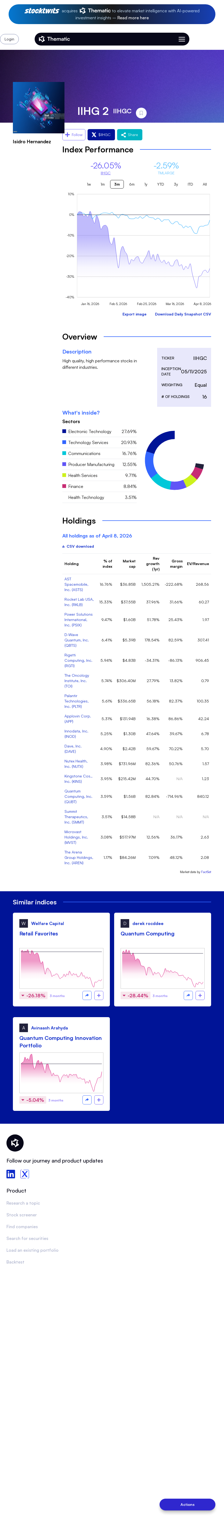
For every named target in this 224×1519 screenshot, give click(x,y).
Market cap (129, 564)
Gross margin (176, 564)
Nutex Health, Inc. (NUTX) (76, 764)
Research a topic (23, 1203)
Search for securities (27, 1238)
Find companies (22, 1226)
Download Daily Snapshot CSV (183, 314)
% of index (107, 564)
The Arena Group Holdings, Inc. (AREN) (78, 857)
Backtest (15, 1262)
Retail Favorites (38, 933)
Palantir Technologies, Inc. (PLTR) (76, 701)
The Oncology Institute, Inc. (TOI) (76, 680)
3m (117, 184)
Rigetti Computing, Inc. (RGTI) (78, 660)
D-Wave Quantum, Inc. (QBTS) (76, 640)
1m (102, 184)
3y (176, 184)
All (205, 184)
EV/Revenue (198, 563)
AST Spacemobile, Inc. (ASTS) (76, 584)
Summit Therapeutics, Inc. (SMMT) (76, 816)
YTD (160, 184)
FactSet (206, 872)
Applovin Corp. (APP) (77, 719)
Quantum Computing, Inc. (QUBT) (78, 796)
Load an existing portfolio (32, 1250)
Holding (71, 563)
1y (145, 184)
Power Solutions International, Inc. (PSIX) (78, 619)
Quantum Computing (148, 933)
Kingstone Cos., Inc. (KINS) (78, 779)
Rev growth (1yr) (153, 563)
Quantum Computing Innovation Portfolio (60, 1042)
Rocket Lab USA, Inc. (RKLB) (79, 602)
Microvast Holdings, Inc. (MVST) (76, 837)
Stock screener (21, 1214)
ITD (190, 184)
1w (89, 184)
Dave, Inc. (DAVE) (73, 749)
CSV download (78, 546)
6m (132, 184)
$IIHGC (101, 134)
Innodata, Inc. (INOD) (76, 734)
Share (129, 134)
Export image (134, 314)
